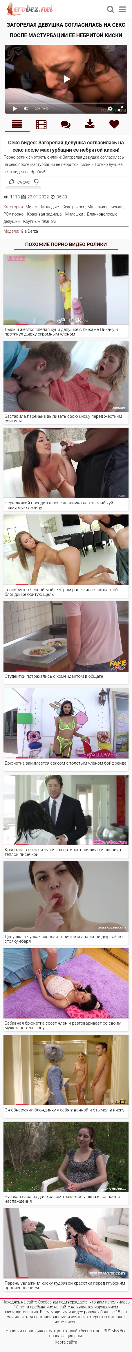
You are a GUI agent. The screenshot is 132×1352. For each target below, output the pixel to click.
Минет (32, 207)
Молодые (50, 207)
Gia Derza (29, 231)
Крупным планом (39, 221)
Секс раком (73, 207)
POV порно (13, 214)
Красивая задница (44, 214)
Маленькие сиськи (105, 207)
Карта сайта (66, 1342)
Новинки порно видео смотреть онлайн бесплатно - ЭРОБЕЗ (62, 1330)
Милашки (74, 214)
